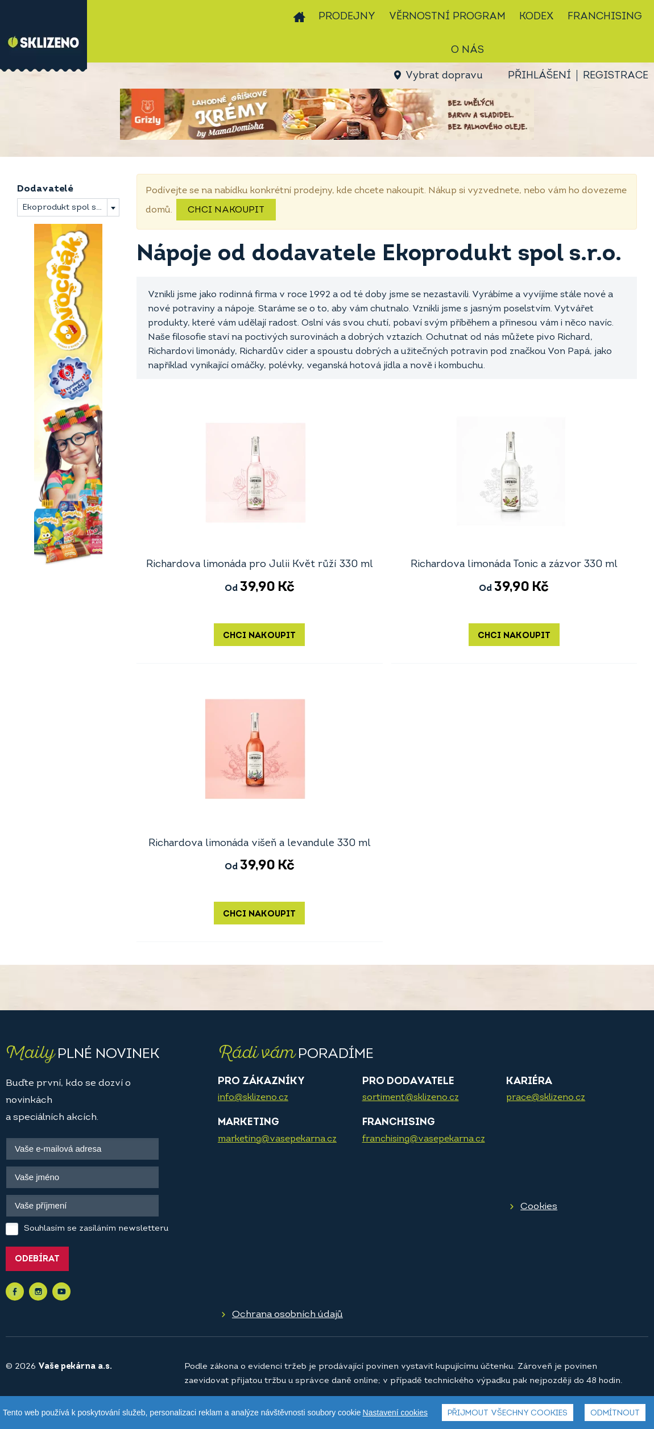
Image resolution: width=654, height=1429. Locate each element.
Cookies (538, 1206)
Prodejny (346, 16)
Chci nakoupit (226, 210)
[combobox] (68, 207)
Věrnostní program (447, 16)
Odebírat (37, 1259)
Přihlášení (539, 75)
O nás (467, 50)
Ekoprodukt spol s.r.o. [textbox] (66, 207)
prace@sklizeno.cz (545, 1097)
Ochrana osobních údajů (287, 1314)
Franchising (605, 16)
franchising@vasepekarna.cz (423, 1139)
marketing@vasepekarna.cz (277, 1139)
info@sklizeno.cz (253, 1097)
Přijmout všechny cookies (508, 1414)
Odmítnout (615, 1414)
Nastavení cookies (395, 1413)
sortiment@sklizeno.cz (410, 1097)
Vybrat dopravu (443, 75)
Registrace (615, 75)
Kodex (536, 16)
